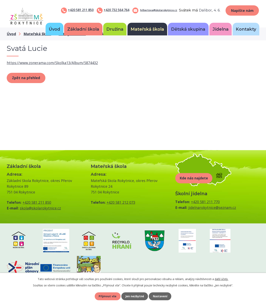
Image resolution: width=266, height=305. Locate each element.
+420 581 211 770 (205, 201)
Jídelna (221, 29)
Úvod (54, 29)
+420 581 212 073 (121, 202)
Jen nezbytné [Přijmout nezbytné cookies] (134, 296)
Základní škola (83, 29)
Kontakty (246, 29)
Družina (114, 29)
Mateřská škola (147, 29)
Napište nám (242, 10)
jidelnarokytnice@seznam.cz (212, 207)
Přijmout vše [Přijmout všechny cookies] (107, 296)
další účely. (221, 279)
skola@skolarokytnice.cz (40, 208)
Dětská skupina (188, 29)
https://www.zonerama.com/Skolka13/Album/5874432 (52, 62)
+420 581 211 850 (81, 10)
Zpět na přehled (26, 77)
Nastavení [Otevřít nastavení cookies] (160, 296)
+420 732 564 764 (116, 10)
